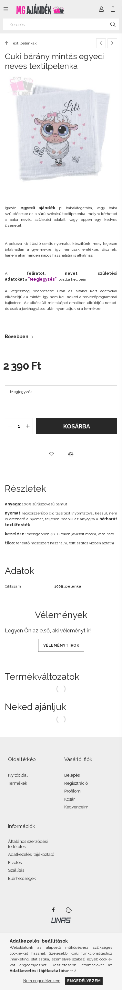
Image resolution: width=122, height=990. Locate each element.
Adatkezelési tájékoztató (31, 854)
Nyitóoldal (18, 775)
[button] (51, 454)
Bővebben (16, 336)
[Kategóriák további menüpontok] (6, 9)
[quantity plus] (28, 426)
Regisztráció (76, 783)
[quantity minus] (10, 426)
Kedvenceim (76, 807)
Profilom (72, 791)
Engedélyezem (84, 980)
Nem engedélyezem (41, 980)
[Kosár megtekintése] (113, 9)
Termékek (17, 783)
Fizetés (15, 862)
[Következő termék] (112, 43)
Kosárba (76, 426)
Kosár (69, 799)
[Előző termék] (101, 43)
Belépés (72, 775)
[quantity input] (19, 426)
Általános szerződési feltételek (28, 844)
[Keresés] (61, 24)
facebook (53, 909)
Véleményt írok (61, 645)
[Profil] (101, 9)
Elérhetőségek (22, 878)
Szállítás (16, 870)
